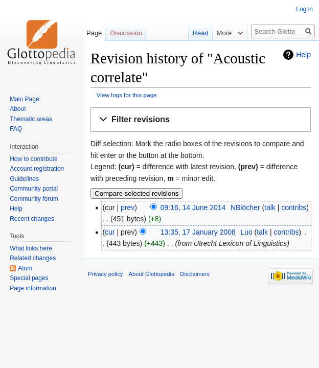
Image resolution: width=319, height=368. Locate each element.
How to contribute (33, 159)
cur (110, 232)
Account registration (37, 168)
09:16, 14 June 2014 (193, 207)
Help (303, 55)
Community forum (34, 198)
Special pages (29, 278)
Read (193, 33)
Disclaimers (195, 274)
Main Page (24, 99)
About (18, 108)
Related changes (33, 258)
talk (270, 207)
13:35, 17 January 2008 (198, 232)
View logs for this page (127, 94)
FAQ (16, 128)
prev (127, 207)
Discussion (126, 33)
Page (94, 33)
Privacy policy (105, 274)
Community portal (34, 188)
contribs (293, 207)
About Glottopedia (152, 274)
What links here (31, 248)
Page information (33, 288)
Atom (25, 268)
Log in (304, 9)
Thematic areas (31, 119)
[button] (200, 120)
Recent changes (32, 218)
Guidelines (24, 178)
